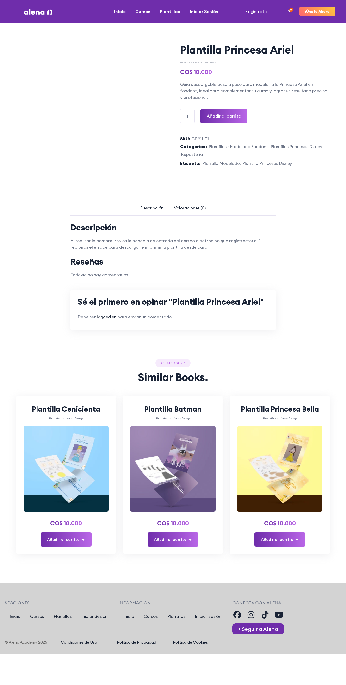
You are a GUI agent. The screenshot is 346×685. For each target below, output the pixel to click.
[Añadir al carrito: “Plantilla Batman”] (173, 540)
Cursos (142, 11)
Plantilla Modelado (221, 164)
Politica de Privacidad (136, 654)
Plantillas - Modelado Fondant (239, 147)
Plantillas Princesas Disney (297, 147)
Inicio (120, 11)
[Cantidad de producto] (187, 116)
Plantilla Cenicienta (66, 409)
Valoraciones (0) (192, 208)
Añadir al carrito (224, 116)
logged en (107, 317)
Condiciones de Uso (79, 654)
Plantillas (170, 11)
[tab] (150, 209)
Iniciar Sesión (204, 11)
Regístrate (256, 11)
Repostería (192, 155)
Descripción (150, 208)
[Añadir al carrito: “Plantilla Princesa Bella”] (279, 551)
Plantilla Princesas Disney (267, 164)
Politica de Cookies (190, 654)
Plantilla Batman (172, 409)
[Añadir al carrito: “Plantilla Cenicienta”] (66, 540)
